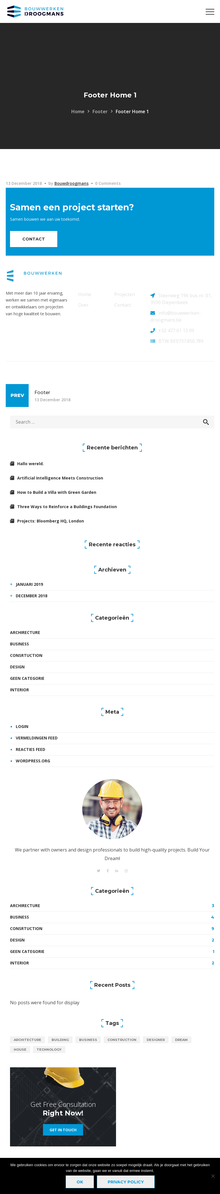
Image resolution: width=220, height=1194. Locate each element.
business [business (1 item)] (88, 1040)
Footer (100, 111)
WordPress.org (33, 761)
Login (22, 726)
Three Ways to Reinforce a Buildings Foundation (67, 506)
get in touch (63, 1129)
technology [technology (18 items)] (49, 1050)
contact (33, 239)
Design (17, 667)
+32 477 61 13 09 (176, 330)
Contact (122, 305)
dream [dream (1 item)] (181, 1040)
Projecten (124, 294)
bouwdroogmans (71, 183)
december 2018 (31, 595)
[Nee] (213, 1176)
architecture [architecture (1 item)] (27, 1040)
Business (19, 644)
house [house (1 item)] (20, 1050)
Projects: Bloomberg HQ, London (50, 521)
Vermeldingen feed (37, 738)
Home (78, 111)
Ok (79, 1182)
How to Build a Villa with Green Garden (56, 492)
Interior (19, 689)
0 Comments (108, 183)
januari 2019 (29, 584)
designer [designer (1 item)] (156, 1040)
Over (83, 305)
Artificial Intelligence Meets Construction (60, 478)
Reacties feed (30, 749)
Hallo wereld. (30, 463)
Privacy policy (126, 1182)
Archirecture (25, 632)
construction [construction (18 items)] (121, 1040)
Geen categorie (27, 678)
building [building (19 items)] (60, 1040)
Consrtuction (26, 655)
